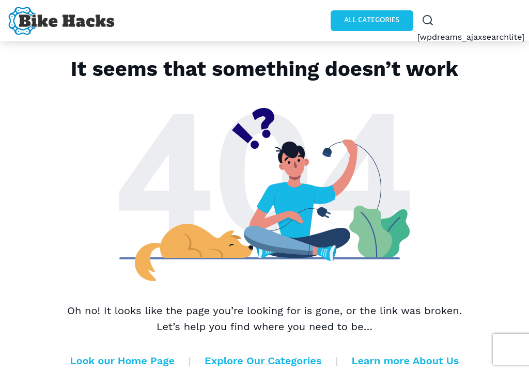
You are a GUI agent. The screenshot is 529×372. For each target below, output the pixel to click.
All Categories (371, 20)
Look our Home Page (122, 360)
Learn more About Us (405, 360)
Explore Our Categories (263, 360)
